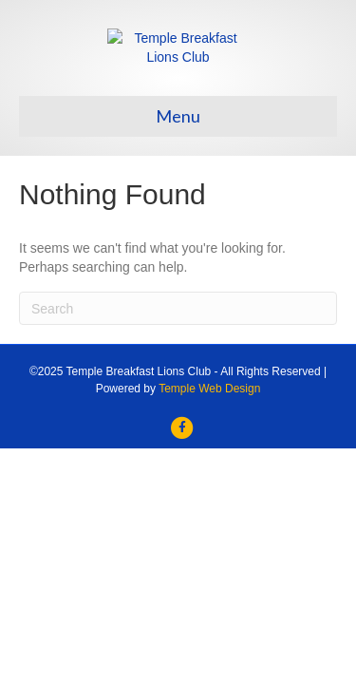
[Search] (178, 412)
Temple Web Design (209, 492)
